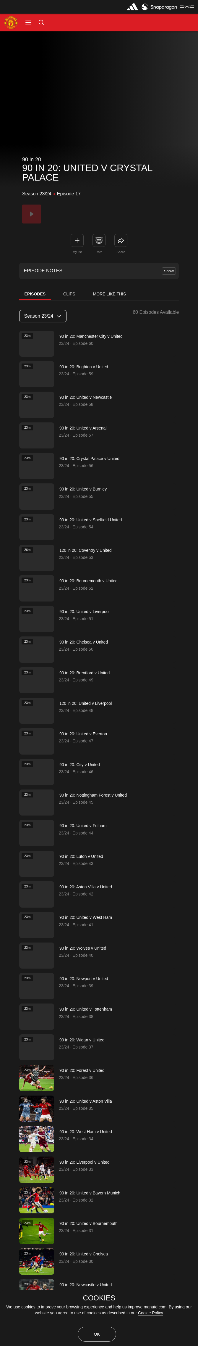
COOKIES (99, 1298)
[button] (28, 22)
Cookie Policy (150, 1312)
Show (169, 271)
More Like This (109, 294)
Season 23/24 (42, 316)
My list (77, 252)
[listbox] (42, 316)
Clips (69, 294)
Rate (98, 252)
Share (120, 252)
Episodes (35, 294)
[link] (120, 240)
